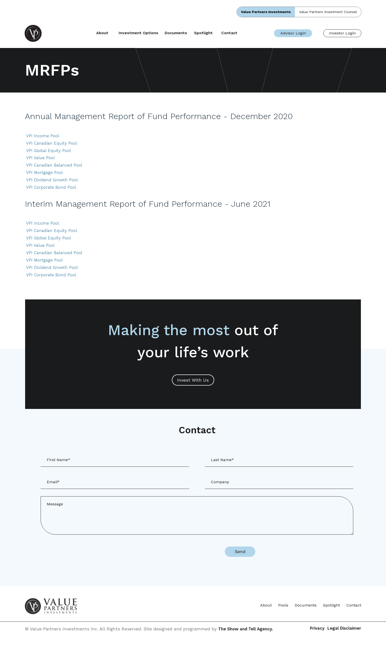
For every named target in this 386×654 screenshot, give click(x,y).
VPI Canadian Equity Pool (53, 144)
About (119, 33)
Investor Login (342, 33)
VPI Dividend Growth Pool (53, 183)
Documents (192, 33)
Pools (283, 613)
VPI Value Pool (41, 160)
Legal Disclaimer (343, 637)
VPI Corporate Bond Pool (52, 191)
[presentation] (176, 560)
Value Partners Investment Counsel (328, 12)
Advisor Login (293, 33)
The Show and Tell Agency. (247, 637)
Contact (246, 33)
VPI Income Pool (43, 136)
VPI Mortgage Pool (45, 175)
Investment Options (155, 33)
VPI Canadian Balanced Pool (56, 168)
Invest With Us (193, 388)
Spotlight (219, 33)
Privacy (307, 637)
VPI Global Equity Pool (50, 152)
